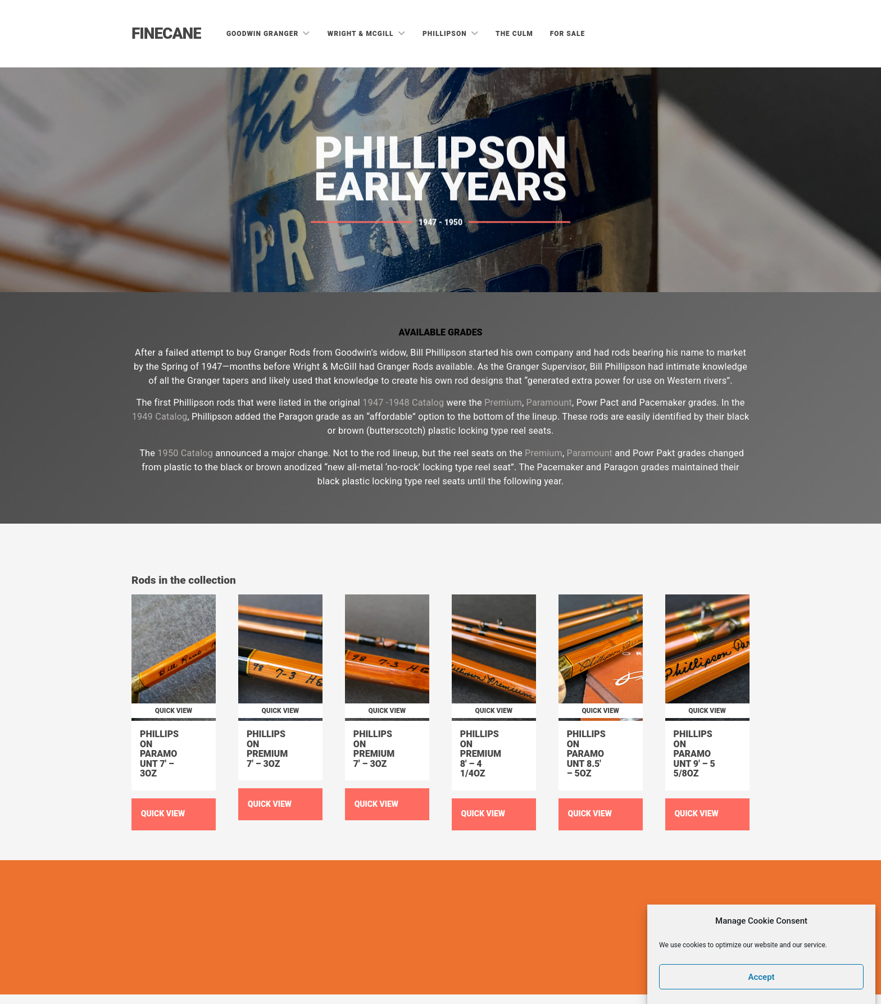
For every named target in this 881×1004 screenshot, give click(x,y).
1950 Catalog (185, 453)
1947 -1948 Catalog (403, 402)
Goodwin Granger (263, 34)
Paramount (549, 402)
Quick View (163, 813)
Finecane (166, 33)
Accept (761, 977)
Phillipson (446, 34)
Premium (503, 402)
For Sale (567, 34)
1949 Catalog (160, 416)
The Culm (514, 34)
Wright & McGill (362, 34)
